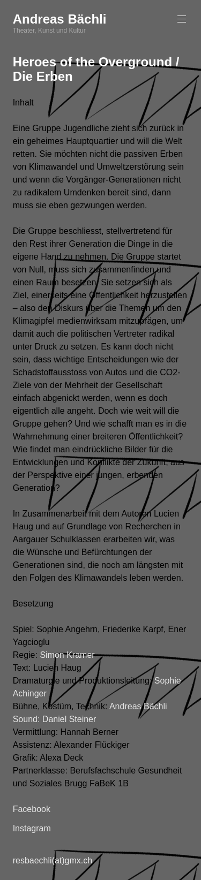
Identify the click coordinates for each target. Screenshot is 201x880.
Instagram (32, 828)
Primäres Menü (180, 19)
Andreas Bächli (60, 19)
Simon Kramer (67, 654)
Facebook (31, 809)
